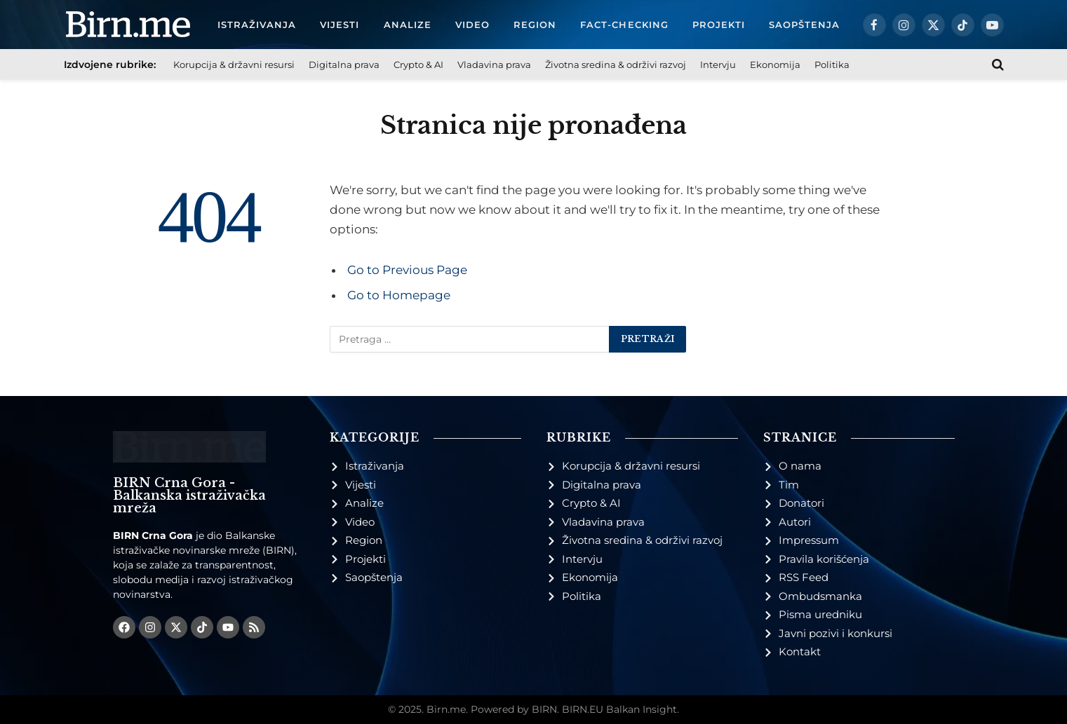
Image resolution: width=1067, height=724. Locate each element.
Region (535, 24)
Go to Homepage (398, 295)
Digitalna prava (344, 64)
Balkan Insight (641, 709)
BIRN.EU (582, 709)
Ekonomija (775, 64)
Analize (407, 24)
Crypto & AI (418, 64)
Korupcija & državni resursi (234, 64)
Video (472, 24)
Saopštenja (804, 24)
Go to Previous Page (407, 270)
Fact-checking (624, 24)
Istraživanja (256, 24)
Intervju (718, 64)
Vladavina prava (494, 64)
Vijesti (339, 24)
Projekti (718, 24)
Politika (832, 64)
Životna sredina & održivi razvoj (615, 64)
